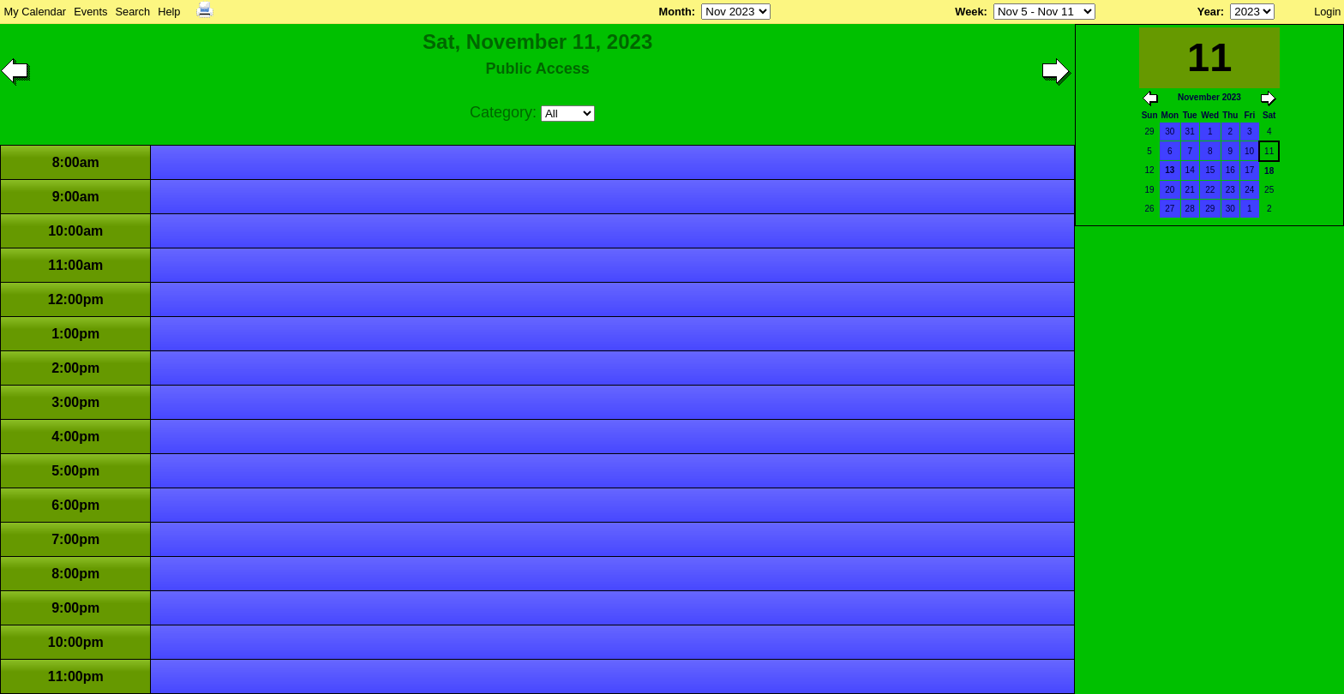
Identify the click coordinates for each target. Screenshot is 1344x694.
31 (1190, 131)
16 (1230, 170)
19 (1150, 189)
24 (1249, 189)
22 (1210, 189)
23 (1230, 189)
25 (1269, 189)
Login (1327, 11)
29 (1150, 131)
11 (1269, 151)
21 (1190, 189)
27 (1169, 208)
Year (1209, 11)
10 (1249, 151)
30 (1169, 131)
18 (1269, 171)
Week (969, 11)
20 (1169, 189)
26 (1150, 208)
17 (1249, 170)
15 (1210, 170)
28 (1190, 208)
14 (1190, 170)
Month (674, 11)
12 (1150, 170)
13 (1169, 170)
